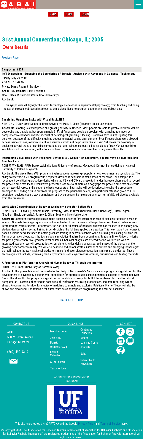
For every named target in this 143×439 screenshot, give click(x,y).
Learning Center (89, 342)
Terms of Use (58, 368)
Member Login (58, 331)
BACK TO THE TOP (71, 300)
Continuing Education (86, 331)
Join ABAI (55, 338)
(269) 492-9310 (17, 352)
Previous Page (10, 57)
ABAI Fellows (58, 362)
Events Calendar (55, 353)
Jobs (83, 353)
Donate (54, 342)
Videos (84, 338)
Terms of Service (110, 423)
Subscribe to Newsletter (87, 362)
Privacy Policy (86, 423)
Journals (85, 347)
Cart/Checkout (58, 347)
